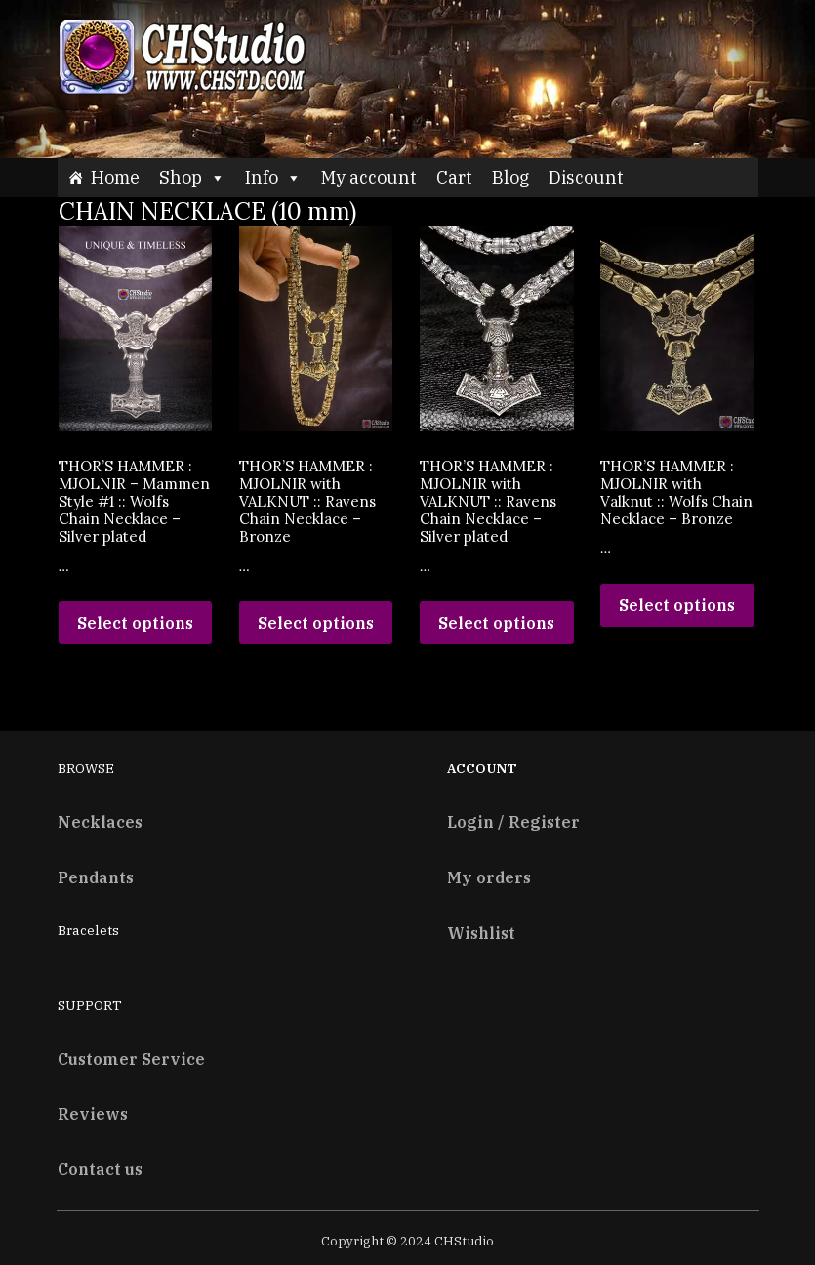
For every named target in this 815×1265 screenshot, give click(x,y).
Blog (510, 177)
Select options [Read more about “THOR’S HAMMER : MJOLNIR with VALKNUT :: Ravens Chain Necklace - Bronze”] (316, 622)
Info (273, 177)
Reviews (93, 1113)
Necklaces (100, 821)
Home (115, 177)
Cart (454, 177)
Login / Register (513, 821)
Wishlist (481, 932)
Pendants (96, 877)
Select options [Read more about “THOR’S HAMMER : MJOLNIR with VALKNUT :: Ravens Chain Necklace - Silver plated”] (496, 622)
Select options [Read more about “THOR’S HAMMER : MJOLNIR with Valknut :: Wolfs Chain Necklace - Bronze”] (677, 605)
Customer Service (131, 1058)
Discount (586, 177)
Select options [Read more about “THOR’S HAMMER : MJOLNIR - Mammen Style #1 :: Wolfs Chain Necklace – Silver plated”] (135, 622)
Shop (192, 177)
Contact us (100, 1169)
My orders (489, 877)
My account (369, 177)
